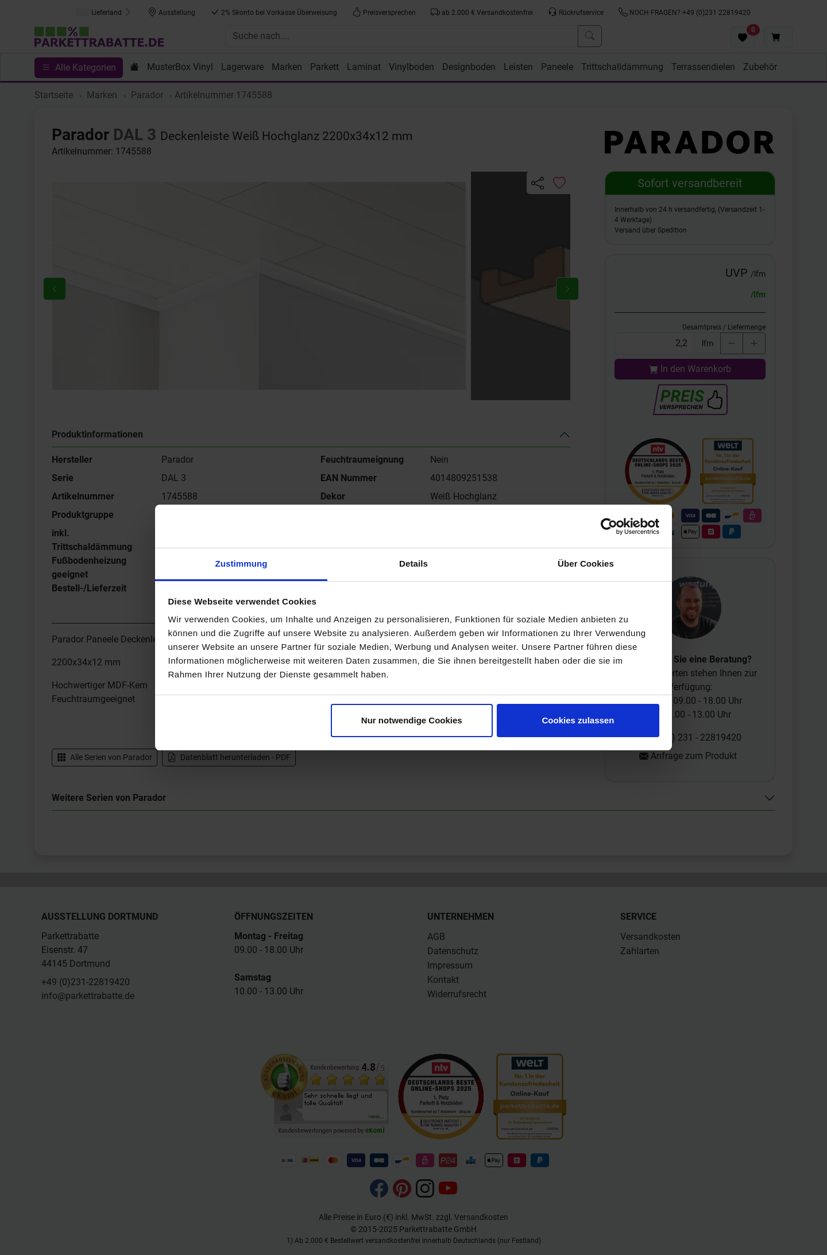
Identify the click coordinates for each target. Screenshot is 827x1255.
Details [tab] (413, 563)
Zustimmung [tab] (241, 563)
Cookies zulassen (578, 720)
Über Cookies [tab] (586, 563)
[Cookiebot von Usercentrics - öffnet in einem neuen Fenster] (609, 526)
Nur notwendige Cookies (411, 720)
